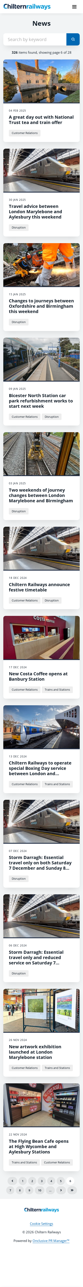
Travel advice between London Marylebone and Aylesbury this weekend (35, 211)
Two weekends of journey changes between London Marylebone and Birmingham (41, 495)
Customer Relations (25, 133)
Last (72, 1190)
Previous (12, 1181)
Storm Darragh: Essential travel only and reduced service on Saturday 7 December (36, 960)
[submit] (73, 39)
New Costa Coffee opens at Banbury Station (38, 676)
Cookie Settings (41, 1223)
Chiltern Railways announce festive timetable (39, 587)
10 (39, 1190)
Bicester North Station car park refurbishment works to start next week (41, 400)
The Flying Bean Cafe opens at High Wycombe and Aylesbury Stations (39, 1146)
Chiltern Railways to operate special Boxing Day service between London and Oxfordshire (40, 771)
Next (61, 1190)
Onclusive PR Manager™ (51, 1240)
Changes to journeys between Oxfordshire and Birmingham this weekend (41, 306)
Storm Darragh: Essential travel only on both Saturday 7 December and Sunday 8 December (40, 865)
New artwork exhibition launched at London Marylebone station (35, 1052)
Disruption (19, 227)
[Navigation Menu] (74, 6)
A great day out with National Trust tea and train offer (41, 119)
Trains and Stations (57, 690)
